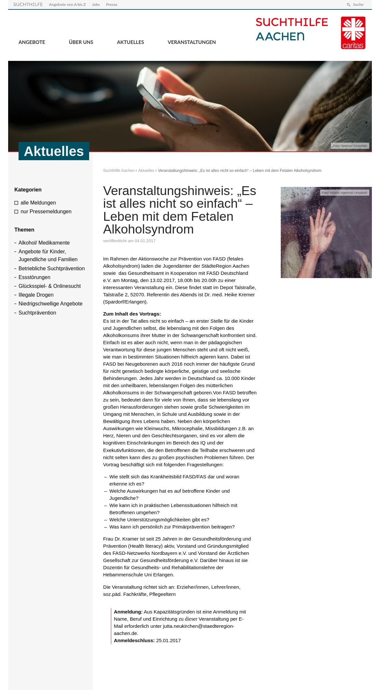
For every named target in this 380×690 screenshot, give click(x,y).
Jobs (96, 4)
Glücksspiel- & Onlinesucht (50, 286)
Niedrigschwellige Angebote (51, 303)
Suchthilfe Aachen (118, 170)
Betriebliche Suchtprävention (52, 268)
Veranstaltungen (192, 42)
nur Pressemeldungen (46, 211)
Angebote (32, 42)
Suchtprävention (37, 313)
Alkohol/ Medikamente (44, 243)
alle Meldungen (38, 202)
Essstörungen (34, 277)
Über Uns (81, 42)
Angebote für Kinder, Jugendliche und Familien (48, 255)
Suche (358, 4)
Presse (111, 4)
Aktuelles (130, 42)
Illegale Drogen (36, 295)
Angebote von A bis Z (67, 4)
